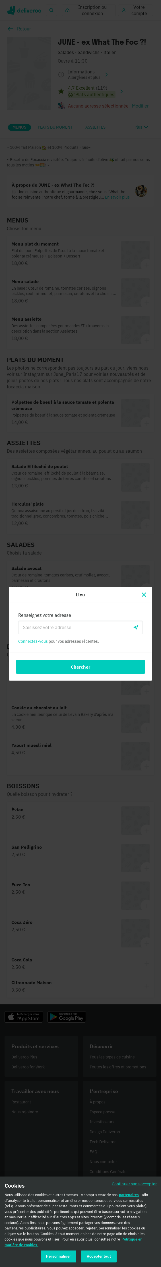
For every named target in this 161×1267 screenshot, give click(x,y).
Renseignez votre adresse (44, 615)
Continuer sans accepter (134, 1185)
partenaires (129, 1196)
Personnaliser (58, 1258)
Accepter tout (99, 1258)
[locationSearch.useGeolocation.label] (136, 627)
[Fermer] (144, 594)
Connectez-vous (33, 641)
